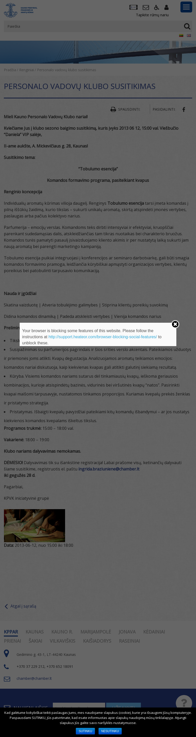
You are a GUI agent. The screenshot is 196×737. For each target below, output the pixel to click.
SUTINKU (85, 731)
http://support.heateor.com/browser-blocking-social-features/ (102, 337)
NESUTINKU (110, 731)
